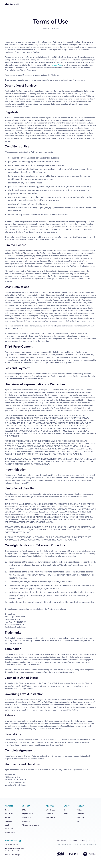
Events (65, 813)
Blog (65, 810)
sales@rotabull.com (12, 845)
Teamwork (8, 821)
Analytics (8, 817)
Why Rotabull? (51, 810)
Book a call (80, 817)
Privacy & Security (77, 841)
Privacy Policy (56, 65)
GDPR (90, 841)
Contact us (26, 821)
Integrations (9, 813)
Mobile (7, 825)
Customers (80, 813)
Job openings (50, 817)
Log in (79, 821)
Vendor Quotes (10, 832)
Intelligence (9, 829)
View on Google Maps (12, 854)
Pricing (79, 810)
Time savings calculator (30, 825)
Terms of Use (61, 841)
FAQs (24, 810)
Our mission (50, 813)
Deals (7, 810)
